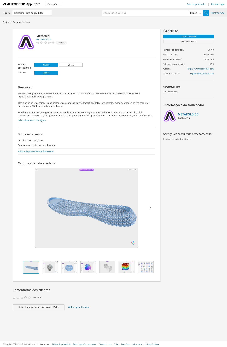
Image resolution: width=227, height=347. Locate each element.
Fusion (6, 22)
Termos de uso (105, 344)
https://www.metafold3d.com (201, 68)
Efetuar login (217, 4)
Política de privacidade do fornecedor (36, 151)
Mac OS (46, 64)
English (46, 72)
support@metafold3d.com (202, 73)
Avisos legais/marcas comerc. (85, 344)
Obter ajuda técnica (78, 307)
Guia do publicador (196, 4)
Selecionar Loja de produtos (28, 13)
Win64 (71, 64)
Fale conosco (137, 344)
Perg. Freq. (125, 344)
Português (54, 4)
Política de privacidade (61, 344)
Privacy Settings (152, 344)
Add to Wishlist (189, 41)
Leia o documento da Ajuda (32, 120)
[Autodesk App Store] (22, 4)
